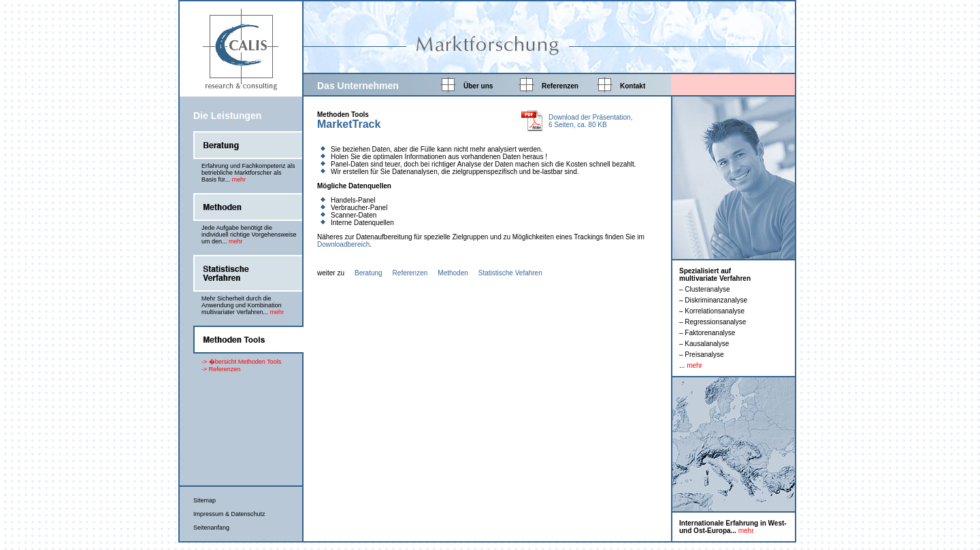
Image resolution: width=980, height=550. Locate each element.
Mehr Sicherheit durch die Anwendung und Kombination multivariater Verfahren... (242, 305)
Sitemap (204, 500)
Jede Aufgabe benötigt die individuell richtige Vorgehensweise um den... (249, 234)
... (690, 365)
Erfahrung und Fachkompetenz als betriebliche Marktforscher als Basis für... (248, 172)
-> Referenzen (220, 369)
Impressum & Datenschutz (229, 514)
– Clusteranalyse (704, 289)
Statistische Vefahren (510, 273)
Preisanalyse (704, 354)
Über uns (478, 86)
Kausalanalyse (707, 343)
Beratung (368, 273)
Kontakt (632, 86)
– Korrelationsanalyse (712, 311)
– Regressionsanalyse (712, 322)
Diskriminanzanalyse (716, 300)
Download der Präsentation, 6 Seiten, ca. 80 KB (590, 121)
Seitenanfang (211, 527)
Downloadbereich (343, 244)
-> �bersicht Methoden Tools (241, 361)
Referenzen (560, 86)
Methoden (453, 273)
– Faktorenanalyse (707, 333)
